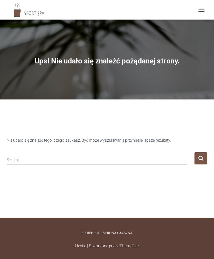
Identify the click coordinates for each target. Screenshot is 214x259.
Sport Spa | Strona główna (106, 233)
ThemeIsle (128, 245)
